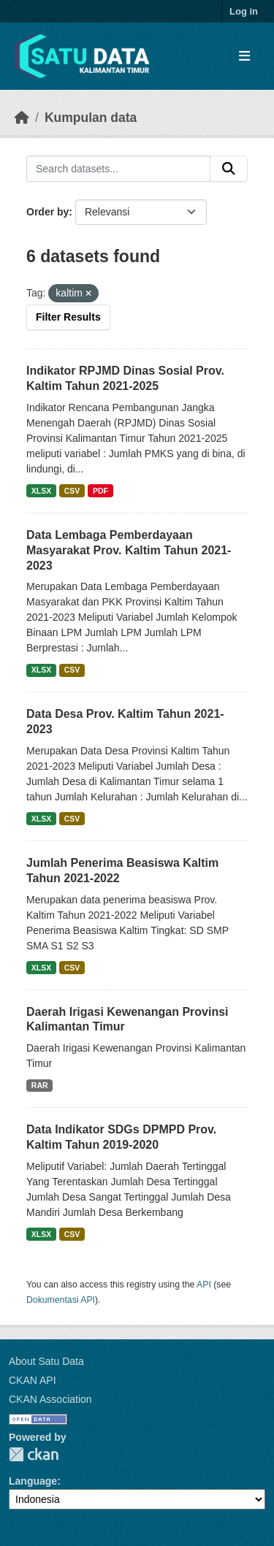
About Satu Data (46, 1361)
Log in (243, 11)
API (204, 1284)
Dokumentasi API (60, 1300)
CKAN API (32, 1380)
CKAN (33, 1454)
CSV (72, 490)
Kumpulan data (91, 117)
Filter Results (68, 317)
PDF (100, 490)
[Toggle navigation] (244, 56)
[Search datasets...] (118, 169)
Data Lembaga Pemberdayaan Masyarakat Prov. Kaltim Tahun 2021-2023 (128, 550)
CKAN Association (50, 1399)
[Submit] (229, 169)
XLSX (41, 490)
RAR (39, 1085)
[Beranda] (22, 117)
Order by (47, 212)
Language (33, 1481)
